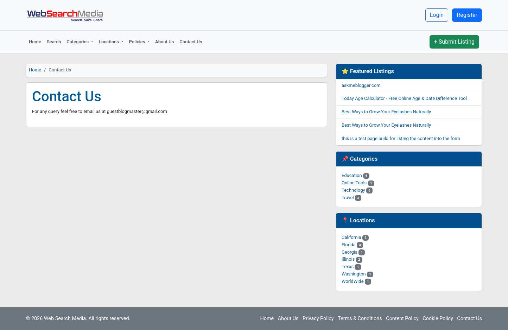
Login (437, 15)
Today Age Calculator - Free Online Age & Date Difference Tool (404, 98)
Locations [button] (109, 41)
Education (355, 175)
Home (35, 41)
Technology (357, 190)
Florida (352, 244)
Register (467, 15)
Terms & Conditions (360, 319)
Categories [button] (78, 41)
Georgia (353, 252)
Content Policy (402, 319)
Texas (351, 266)
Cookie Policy (438, 319)
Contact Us (190, 41)
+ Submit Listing (454, 41)
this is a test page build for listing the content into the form (401, 138)
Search (54, 41)
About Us (164, 41)
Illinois (352, 259)
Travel (351, 197)
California (355, 237)
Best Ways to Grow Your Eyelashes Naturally (386, 111)
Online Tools (358, 182)
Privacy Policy (318, 319)
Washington (357, 274)
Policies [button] (137, 41)
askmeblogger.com (361, 85)
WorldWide (356, 281)
